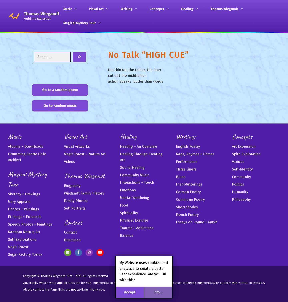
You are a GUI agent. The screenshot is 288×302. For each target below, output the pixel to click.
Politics (238, 184)
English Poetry (188, 146)
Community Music (134, 175)
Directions (72, 240)
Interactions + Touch (137, 182)
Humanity (240, 192)
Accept (130, 292)
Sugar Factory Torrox (25, 254)
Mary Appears (19, 202)
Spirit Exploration (246, 154)
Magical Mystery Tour (84, 23)
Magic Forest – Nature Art (85, 154)
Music (72, 9)
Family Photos (76, 201)
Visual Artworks (77, 146)
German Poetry (188, 192)
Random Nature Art (24, 232)
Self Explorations (22, 239)
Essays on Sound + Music (196, 222)
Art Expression (244, 146)
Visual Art (101, 9)
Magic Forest (18, 247)
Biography (72, 186)
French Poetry (187, 215)
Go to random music (60, 105)
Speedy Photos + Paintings (30, 224)
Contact (70, 232)
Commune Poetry (190, 199)
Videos (69, 162)
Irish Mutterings (189, 184)
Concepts (161, 9)
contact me (41, 289)
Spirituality (129, 213)
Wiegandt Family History (84, 193)
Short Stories (187, 207)
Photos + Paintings (23, 209)
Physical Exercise (134, 220)
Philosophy (241, 199)
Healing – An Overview (138, 146)
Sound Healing (132, 167)
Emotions (128, 190)
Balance (126, 235)
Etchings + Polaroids (25, 217)
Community (241, 177)
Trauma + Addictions (137, 228)
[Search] (79, 57)
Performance (186, 162)
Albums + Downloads (25, 146)
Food (124, 205)
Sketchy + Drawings (24, 194)
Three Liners (186, 169)
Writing (131, 9)
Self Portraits (75, 208)
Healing (191, 9)
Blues (180, 177)
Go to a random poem (60, 90)
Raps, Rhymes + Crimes (195, 154)
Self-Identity (242, 169)
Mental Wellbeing (134, 198)
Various (238, 162)
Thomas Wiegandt (41, 13)
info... (158, 292)
